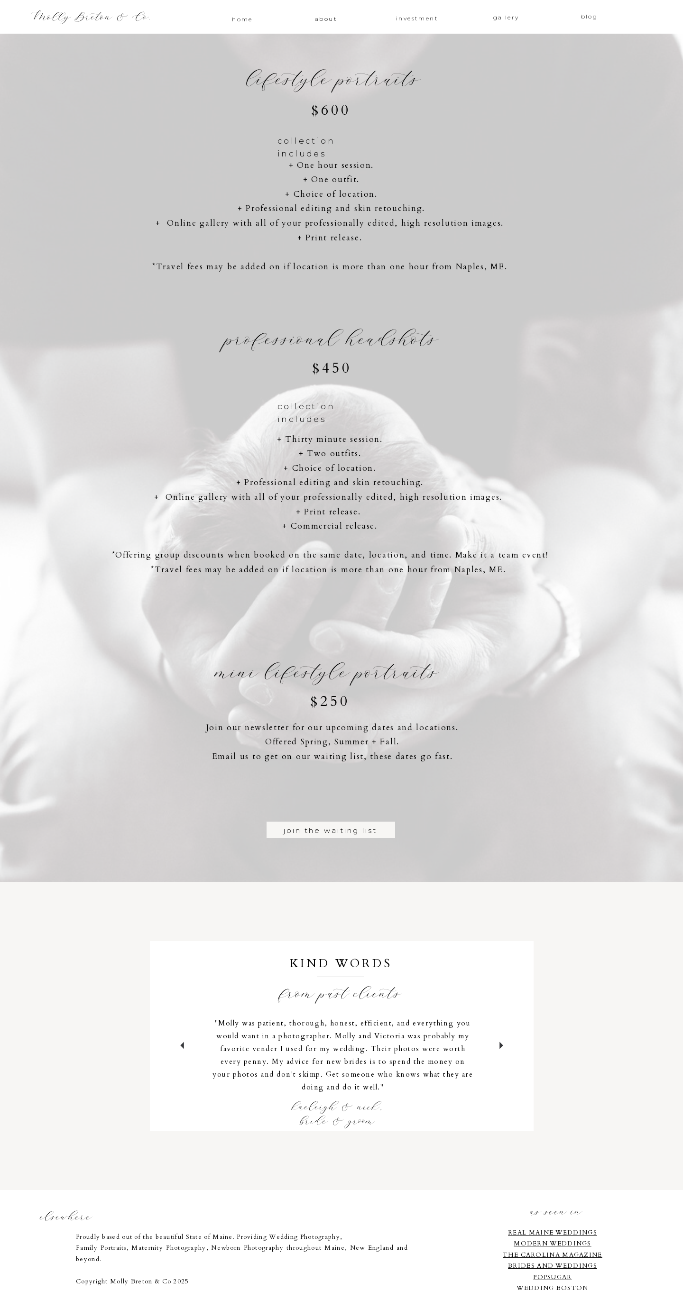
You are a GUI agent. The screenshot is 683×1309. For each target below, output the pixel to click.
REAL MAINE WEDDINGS (552, 1232)
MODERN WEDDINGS (552, 1243)
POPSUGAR (552, 1277)
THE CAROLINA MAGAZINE (552, 1255)
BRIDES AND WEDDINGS (552, 1266)
